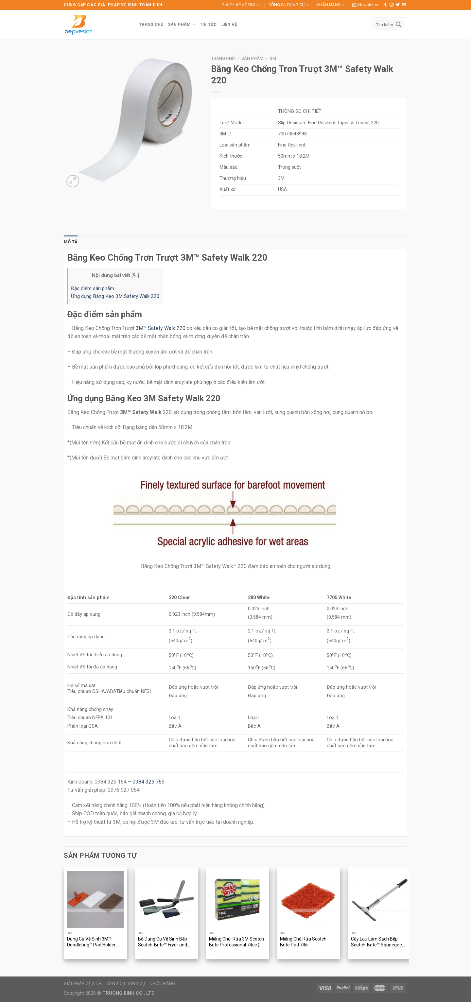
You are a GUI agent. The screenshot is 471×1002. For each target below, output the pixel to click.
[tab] (71, 242)
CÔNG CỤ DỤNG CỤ (289, 5)
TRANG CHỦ (151, 24)
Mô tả (71, 241)
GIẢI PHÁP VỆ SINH (241, 5)
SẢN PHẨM (181, 25)
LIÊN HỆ (229, 24)
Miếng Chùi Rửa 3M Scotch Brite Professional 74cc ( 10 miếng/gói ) (237, 942)
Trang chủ (223, 58)
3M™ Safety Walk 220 (160, 328)
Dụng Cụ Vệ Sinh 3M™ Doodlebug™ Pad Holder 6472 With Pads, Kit (91, 942)
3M (273, 58)
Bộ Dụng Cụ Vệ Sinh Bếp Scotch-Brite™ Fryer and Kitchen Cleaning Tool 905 (164, 942)
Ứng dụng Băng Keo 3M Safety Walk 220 (115, 296)
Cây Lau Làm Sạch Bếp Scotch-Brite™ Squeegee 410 (376, 942)
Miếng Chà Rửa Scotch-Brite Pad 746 (304, 941)
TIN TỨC (208, 24)
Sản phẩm (252, 58)
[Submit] (398, 24)
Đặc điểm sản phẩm (92, 288)
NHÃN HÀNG (330, 5)
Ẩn (135, 275)
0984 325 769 (148, 782)
